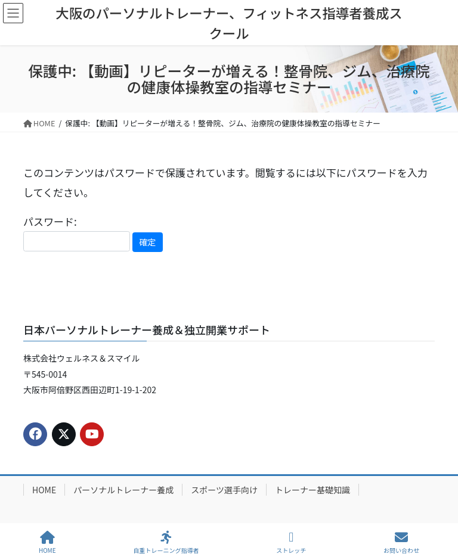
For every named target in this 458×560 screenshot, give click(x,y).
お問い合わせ (401, 542)
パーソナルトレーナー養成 (123, 490)
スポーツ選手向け (224, 490)
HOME (44, 490)
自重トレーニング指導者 (166, 542)
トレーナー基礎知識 (312, 490)
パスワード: (76, 232)
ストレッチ (291, 542)
